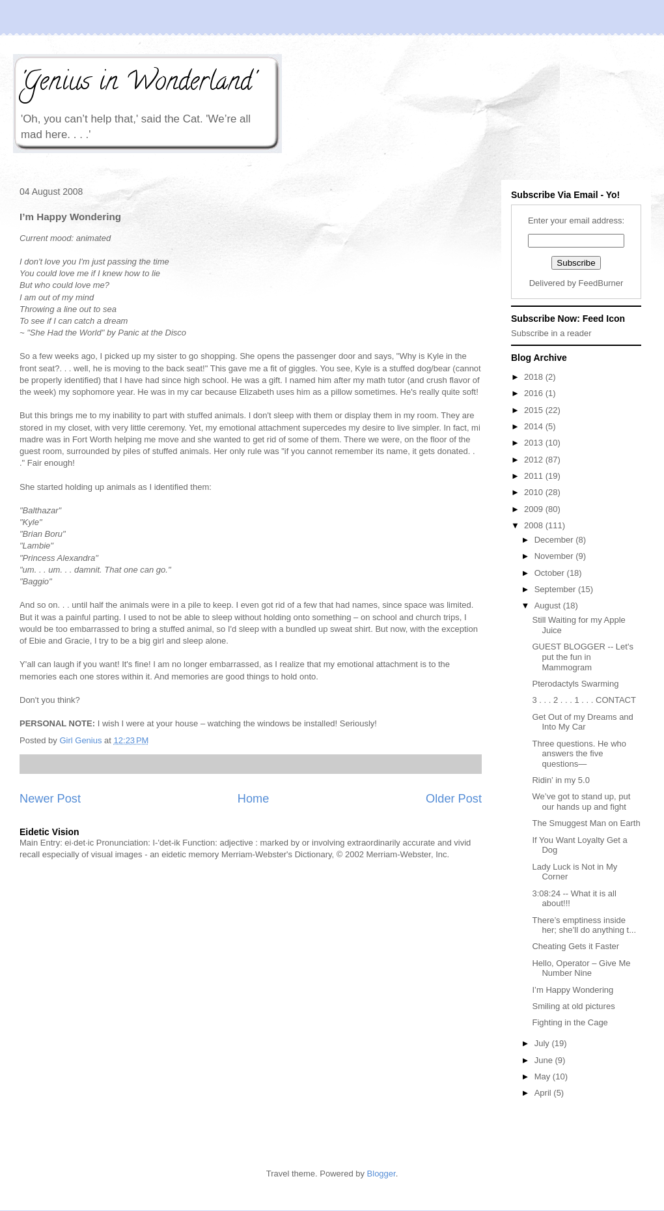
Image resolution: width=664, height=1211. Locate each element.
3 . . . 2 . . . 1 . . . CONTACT (583, 700)
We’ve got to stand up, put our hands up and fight (581, 801)
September (556, 589)
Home (254, 798)
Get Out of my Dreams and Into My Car (582, 722)
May (543, 1076)
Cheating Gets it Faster (575, 946)
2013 (535, 443)
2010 (535, 492)
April (544, 1093)
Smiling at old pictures (573, 1006)
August (548, 605)
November (555, 556)
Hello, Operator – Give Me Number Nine (581, 968)
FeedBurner (601, 283)
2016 (535, 393)
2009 (535, 509)
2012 (535, 459)
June (544, 1060)
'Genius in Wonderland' (137, 83)
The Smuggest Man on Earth (586, 823)
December (555, 540)
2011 (535, 476)
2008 (535, 525)
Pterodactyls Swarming (575, 684)
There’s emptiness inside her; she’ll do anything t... (584, 925)
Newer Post (50, 798)
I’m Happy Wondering (572, 990)
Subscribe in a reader (551, 333)
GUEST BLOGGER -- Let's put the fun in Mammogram (582, 657)
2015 (535, 410)
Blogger (381, 1173)
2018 (535, 377)
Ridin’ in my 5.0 (560, 780)
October (550, 573)
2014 (535, 426)
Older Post (454, 798)
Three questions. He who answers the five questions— (579, 754)
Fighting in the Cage (569, 1022)
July (543, 1043)
